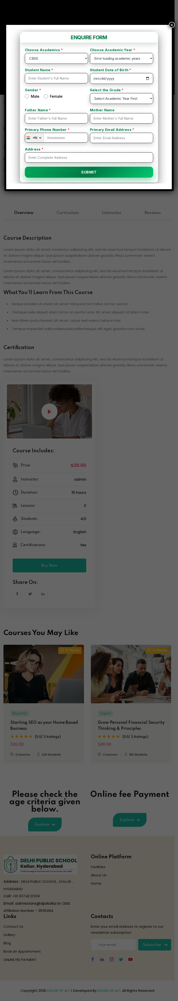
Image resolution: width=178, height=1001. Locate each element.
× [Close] (171, 25)
